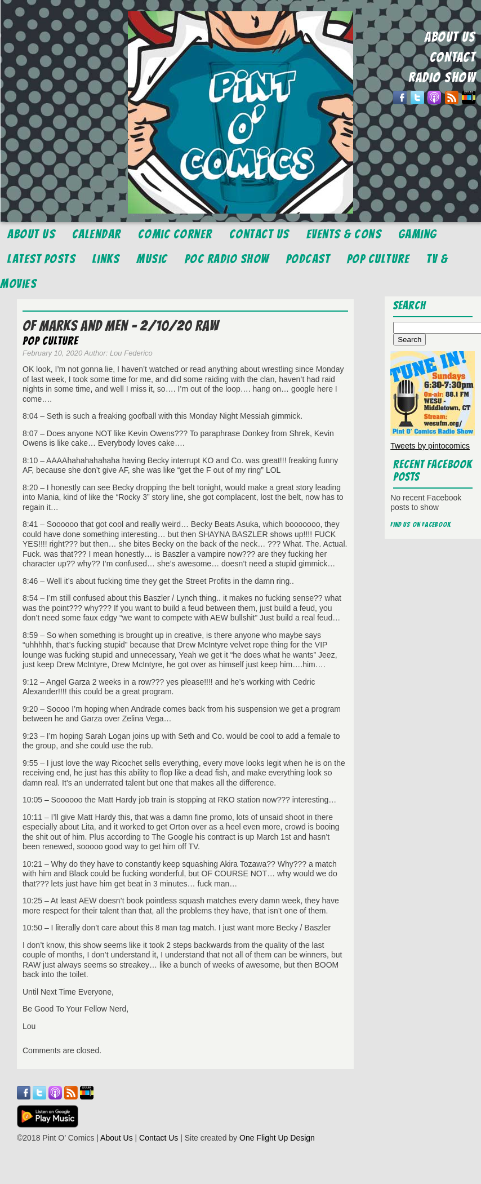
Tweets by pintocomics (430, 445)
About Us (31, 234)
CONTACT (453, 57)
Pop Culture (378, 258)
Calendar (96, 234)
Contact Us (259, 234)
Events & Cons (344, 234)
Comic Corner (175, 234)
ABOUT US (450, 37)
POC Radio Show (227, 258)
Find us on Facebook (420, 524)
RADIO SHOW (441, 77)
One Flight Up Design (277, 1137)
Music (152, 258)
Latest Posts (41, 258)
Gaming (417, 234)
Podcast (308, 258)
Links (106, 258)
